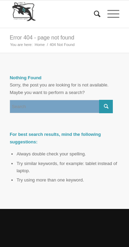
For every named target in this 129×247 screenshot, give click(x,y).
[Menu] (109, 14)
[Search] (93, 14)
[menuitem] (93, 14)
